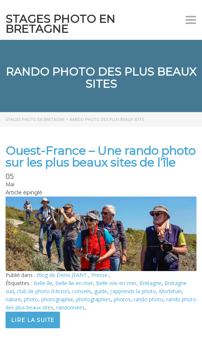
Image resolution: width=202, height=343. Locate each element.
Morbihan (170, 291)
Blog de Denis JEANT (62, 274)
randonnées (70, 307)
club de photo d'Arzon (43, 291)
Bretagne (150, 283)
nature (13, 299)
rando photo (148, 299)
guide (100, 291)
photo (31, 299)
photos (122, 299)
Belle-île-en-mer (74, 283)
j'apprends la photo (133, 291)
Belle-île (42, 283)
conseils (81, 291)
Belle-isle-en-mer (116, 283)
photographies (93, 299)
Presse (100, 274)
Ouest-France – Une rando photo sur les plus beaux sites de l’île (100, 156)
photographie (57, 299)
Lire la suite (32, 320)
